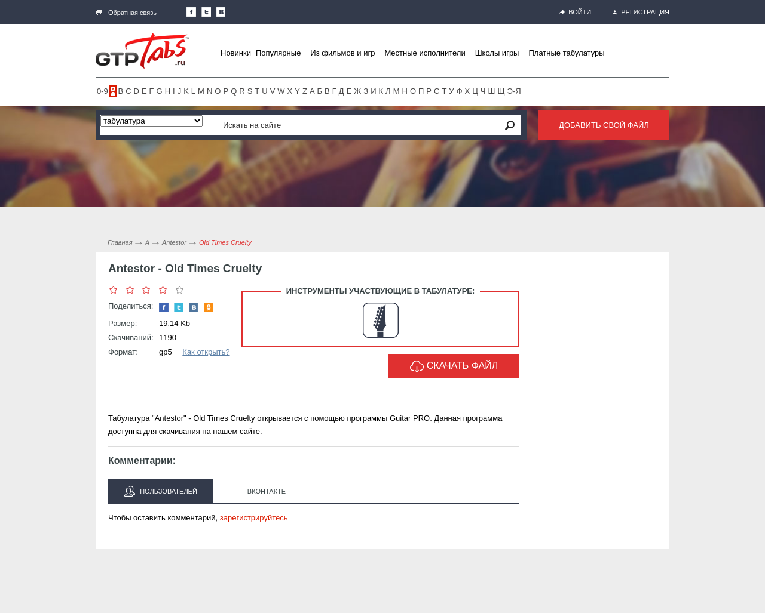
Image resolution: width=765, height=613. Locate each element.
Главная (120, 242)
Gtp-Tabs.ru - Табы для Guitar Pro (142, 51)
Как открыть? (206, 351)
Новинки (236, 52)
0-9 (102, 91)
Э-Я (514, 91)
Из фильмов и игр (342, 52)
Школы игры (497, 52)
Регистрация (641, 12)
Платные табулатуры (566, 52)
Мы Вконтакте (221, 12)
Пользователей (160, 491)
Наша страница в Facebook (191, 12)
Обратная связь (126, 12)
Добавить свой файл (604, 125)
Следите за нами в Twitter (206, 12)
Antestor (174, 242)
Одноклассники (208, 307)
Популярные (278, 52)
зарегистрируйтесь (254, 517)
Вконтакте (266, 491)
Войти (575, 12)
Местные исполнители (424, 52)
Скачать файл (454, 366)
